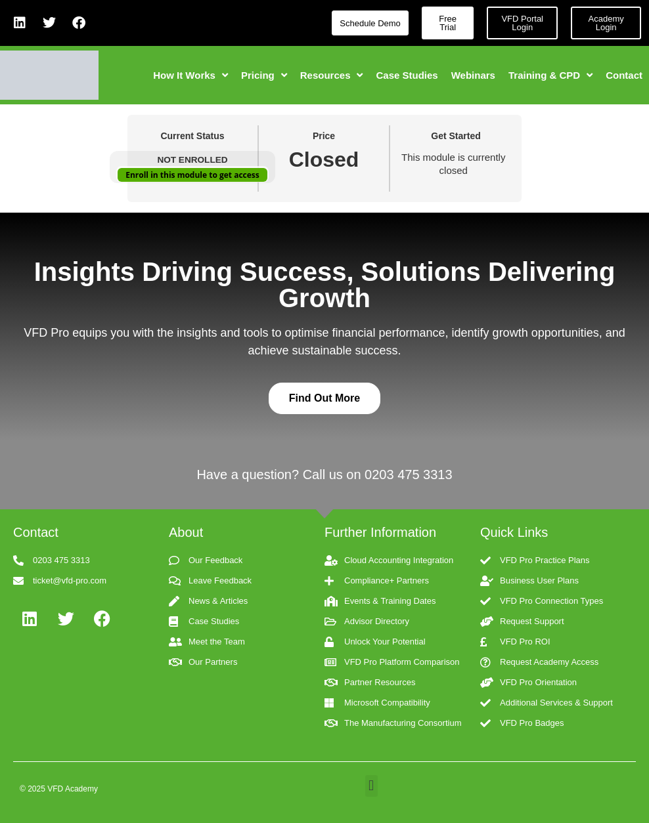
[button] (371, 786)
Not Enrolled (192, 160)
